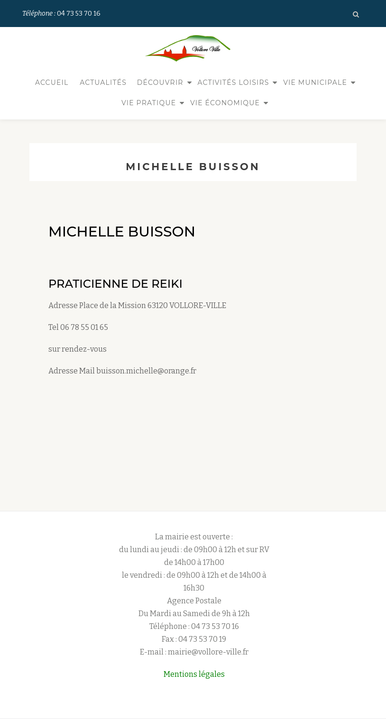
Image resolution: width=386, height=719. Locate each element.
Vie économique (225, 103)
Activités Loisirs (233, 82)
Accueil (52, 82)
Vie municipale (315, 82)
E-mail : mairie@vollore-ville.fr (194, 637)
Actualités (103, 82)
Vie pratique (148, 103)
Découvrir (160, 82)
